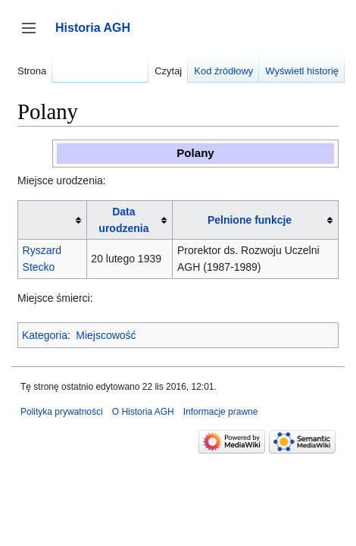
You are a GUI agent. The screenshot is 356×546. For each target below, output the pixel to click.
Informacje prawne (220, 411)
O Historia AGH (143, 411)
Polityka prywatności (61, 411)
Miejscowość (106, 335)
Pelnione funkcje (250, 220)
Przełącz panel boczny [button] (33, 35)
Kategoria (44, 335)
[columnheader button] (52, 219)
